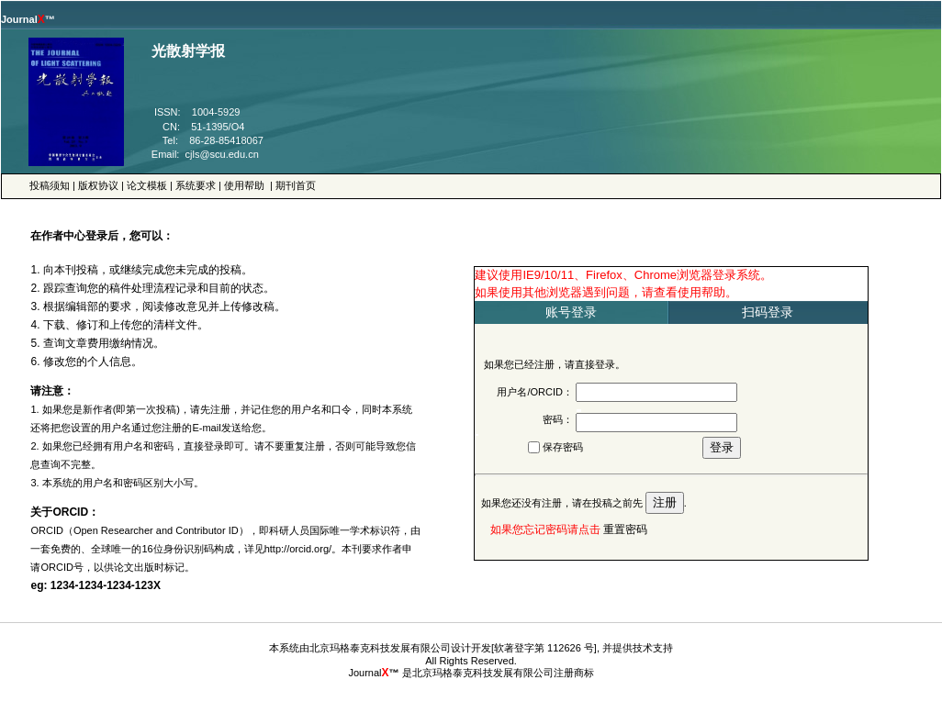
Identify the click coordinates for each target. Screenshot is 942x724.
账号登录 (571, 312)
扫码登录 (767, 312)
